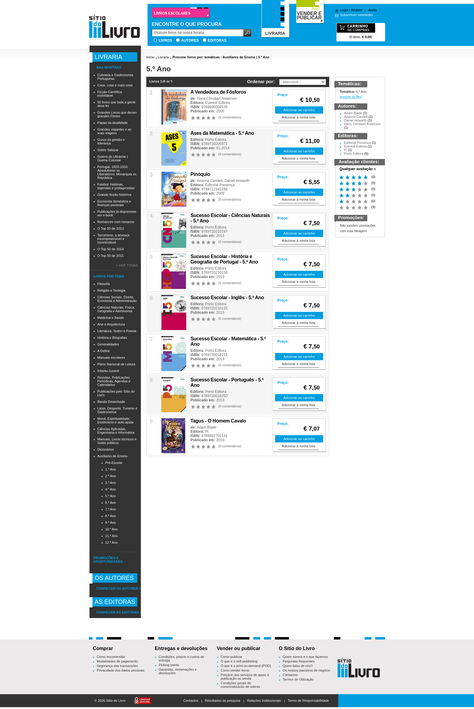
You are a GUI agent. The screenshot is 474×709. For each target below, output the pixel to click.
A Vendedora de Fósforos (218, 92)
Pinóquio (200, 174)
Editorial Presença (220, 185)
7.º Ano (110, 509)
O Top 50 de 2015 (110, 255)
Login (344, 10)
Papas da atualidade (112, 123)
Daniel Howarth (237, 181)
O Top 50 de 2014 (110, 249)
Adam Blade (206, 427)
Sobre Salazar (107, 150)
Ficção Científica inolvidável (109, 93)
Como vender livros (235, 670)
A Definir (103, 351)
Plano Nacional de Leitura (116, 364)
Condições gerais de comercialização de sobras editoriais (240, 686)
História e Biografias (112, 337)
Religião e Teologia (111, 290)
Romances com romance (115, 222)
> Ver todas (127, 265)
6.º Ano (110, 502)
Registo (356, 10)
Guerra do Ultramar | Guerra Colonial (112, 158)
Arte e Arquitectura (111, 324)
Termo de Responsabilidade (308, 700)
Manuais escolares (111, 357)
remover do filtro (351, 97)
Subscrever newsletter (356, 15)
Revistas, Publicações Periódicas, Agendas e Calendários (113, 381)
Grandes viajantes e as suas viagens (114, 131)
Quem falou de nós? (298, 666)
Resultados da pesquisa (222, 700)
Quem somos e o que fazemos (305, 657)
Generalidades (108, 344)
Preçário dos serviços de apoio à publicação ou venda (245, 676)
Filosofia (103, 284)
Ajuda (372, 10)
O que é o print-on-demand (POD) (246, 666)
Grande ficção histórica (114, 194)
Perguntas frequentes (298, 661)
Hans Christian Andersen (217, 98)
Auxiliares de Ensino (112, 456)
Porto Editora (215, 140)
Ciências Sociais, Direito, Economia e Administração (117, 299)
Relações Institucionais (264, 700)
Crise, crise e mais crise (115, 85)
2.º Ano (110, 476)
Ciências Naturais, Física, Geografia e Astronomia (116, 309)
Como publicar (231, 657)
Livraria (163, 57)
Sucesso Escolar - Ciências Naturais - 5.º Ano (230, 218)
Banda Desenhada (111, 401)
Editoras (217, 40)
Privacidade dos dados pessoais (120, 670)
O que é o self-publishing (239, 661)
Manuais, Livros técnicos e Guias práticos (117, 441)
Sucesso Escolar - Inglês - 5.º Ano (227, 297)
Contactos (290, 675)
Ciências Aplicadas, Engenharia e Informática (116, 430)
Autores (190, 40)
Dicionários (105, 449)
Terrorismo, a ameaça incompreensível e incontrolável (113, 238)
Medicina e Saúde (110, 317)
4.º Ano (110, 489)
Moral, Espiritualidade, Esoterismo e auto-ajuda (115, 420)
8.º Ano (110, 516)
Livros (165, 40)
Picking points (169, 665)
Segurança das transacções (117, 666)
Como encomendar (111, 657)
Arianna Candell (209, 181)
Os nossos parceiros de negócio (306, 670)
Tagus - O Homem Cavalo (218, 420)
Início (150, 57)
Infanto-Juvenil (108, 371)
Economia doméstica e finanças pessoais (114, 203)
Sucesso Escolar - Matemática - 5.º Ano (228, 341)
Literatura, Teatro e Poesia (116, 331)
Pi (207, 431)
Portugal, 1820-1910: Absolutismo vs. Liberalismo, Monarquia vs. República (117, 172)
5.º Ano (110, 496)
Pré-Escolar (113, 463)
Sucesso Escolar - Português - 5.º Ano (227, 382)
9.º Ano (110, 522)
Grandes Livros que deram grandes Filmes (117, 114)
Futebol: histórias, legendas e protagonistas (116, 186)
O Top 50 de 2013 (110, 228)
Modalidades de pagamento (117, 661)
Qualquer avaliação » (357, 169)
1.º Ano (110, 469)
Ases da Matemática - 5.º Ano (222, 133)
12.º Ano (111, 542)
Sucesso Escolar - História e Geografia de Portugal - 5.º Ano (224, 259)
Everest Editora (217, 103)
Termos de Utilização (298, 679)
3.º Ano (110, 482)
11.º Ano (111, 536)
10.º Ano (111, 529)
